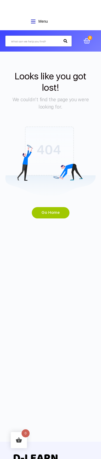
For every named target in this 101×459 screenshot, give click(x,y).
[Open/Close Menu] (39, 21)
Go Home (50, 212)
